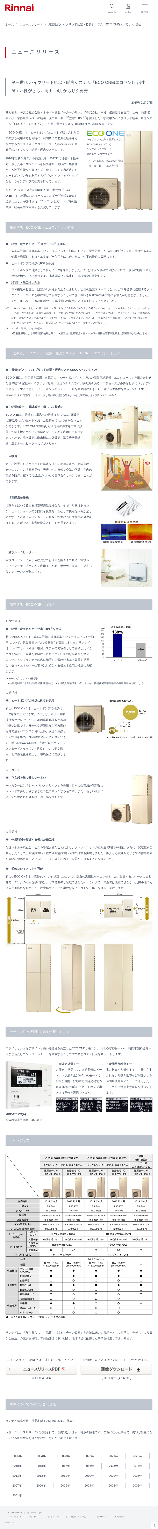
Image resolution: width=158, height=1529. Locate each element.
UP (154, 1526)
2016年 (89, 1465)
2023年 (65, 1456)
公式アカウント (101, 1517)
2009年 (113, 1475)
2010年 (89, 1475)
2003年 (113, 1485)
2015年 (113, 1465)
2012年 (41, 1475)
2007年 (17, 1485)
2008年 (137, 1475)
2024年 (41, 1456)
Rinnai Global (15, 1512)
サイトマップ (119, 1517)
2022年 (89, 1456)
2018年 (41, 1465)
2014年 (137, 1465)
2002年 (137, 1485)
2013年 (17, 1475)
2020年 (137, 1456)
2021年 (113, 1456)
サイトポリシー (34, 1517)
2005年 (65, 1485)
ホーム (9, 24)
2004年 (89, 1485)
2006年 (41, 1485)
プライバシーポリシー (55, 1517)
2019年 (17, 1465)
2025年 (17, 1456)
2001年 (17, 1495)
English (40, 1512)
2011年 (65, 1475)
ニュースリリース (31, 24)
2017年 (65, 1465)
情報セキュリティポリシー (79, 1517)
